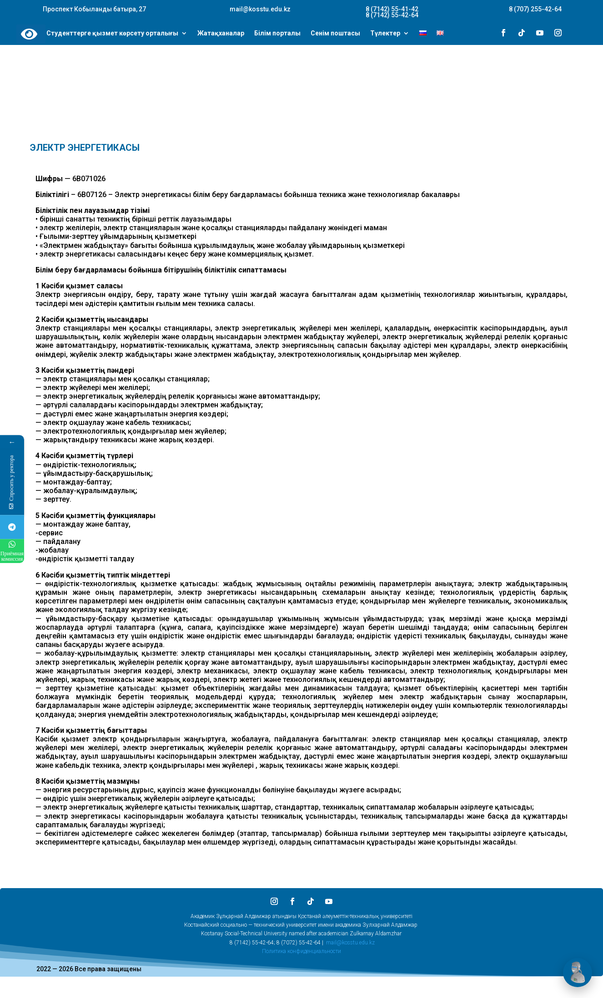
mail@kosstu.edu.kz (350, 942)
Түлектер (385, 33)
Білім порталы (277, 33)
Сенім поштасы (335, 33)
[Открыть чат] (577, 972)
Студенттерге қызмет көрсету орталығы (112, 33)
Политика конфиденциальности (301, 951)
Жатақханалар (220, 33)
